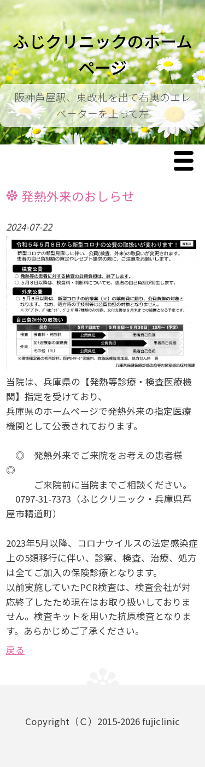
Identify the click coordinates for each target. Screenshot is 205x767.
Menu (186, 161)
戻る (15, 649)
